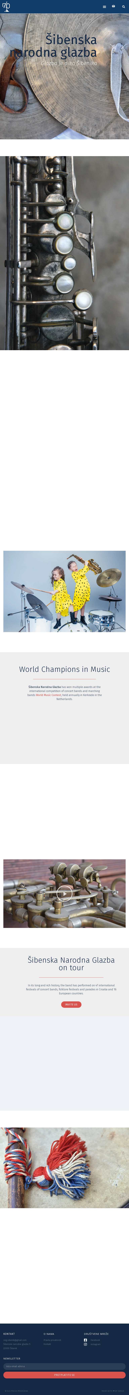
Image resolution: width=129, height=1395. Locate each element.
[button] (104, 6)
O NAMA (49, 1333)
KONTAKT (9, 1333)
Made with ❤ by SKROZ (113, 1391)
